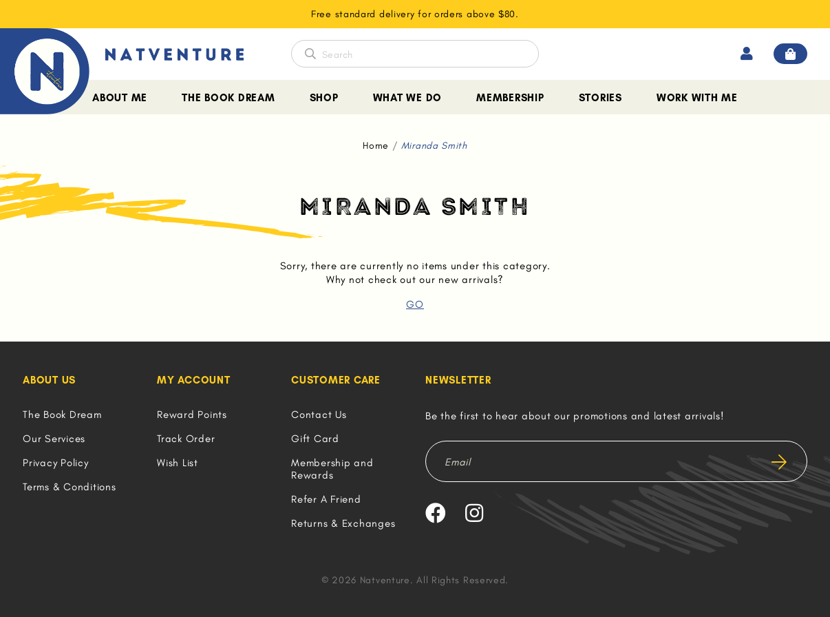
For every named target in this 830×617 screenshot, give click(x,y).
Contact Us (319, 414)
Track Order (186, 438)
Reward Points (192, 414)
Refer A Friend (326, 499)
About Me (119, 98)
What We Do (408, 98)
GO (415, 304)
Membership (510, 98)
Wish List (177, 463)
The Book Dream (228, 98)
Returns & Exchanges (343, 523)
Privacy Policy (56, 463)
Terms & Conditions (69, 487)
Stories (600, 98)
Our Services (54, 438)
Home (376, 145)
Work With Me (697, 98)
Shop (324, 98)
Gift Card (315, 438)
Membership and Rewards (332, 469)
